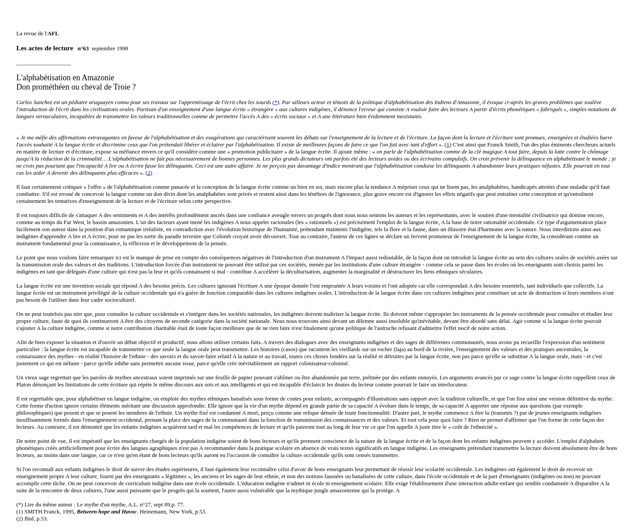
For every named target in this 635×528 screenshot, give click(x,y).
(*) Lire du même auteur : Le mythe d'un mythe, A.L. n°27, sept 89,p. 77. (100, 493)
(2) (149, 161)
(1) (447, 133)
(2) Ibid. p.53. (32, 507)
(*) (276, 90)
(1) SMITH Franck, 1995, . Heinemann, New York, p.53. (111, 500)
